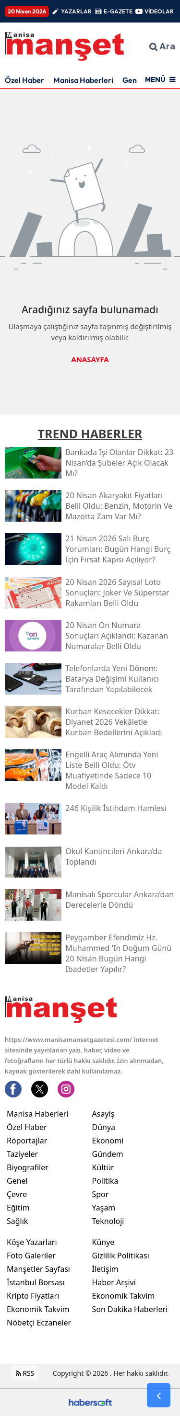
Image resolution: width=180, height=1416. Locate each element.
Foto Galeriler (31, 1255)
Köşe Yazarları (32, 1242)
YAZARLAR (76, 11)
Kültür (103, 1167)
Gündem (107, 1154)
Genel (17, 1181)
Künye (103, 1242)
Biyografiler (27, 1167)
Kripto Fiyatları (33, 1295)
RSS (25, 1373)
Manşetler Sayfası (38, 1269)
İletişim (105, 1269)
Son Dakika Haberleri (130, 1309)
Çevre (17, 1194)
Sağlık (17, 1221)
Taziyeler (22, 1154)
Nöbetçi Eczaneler (39, 1322)
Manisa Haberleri (83, 80)
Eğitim (18, 1207)
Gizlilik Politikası (120, 1255)
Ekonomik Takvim (38, 1309)
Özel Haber (24, 80)
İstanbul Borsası (36, 1282)
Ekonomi (108, 1140)
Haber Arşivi (114, 1282)
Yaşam (104, 1207)
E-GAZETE (118, 11)
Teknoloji (108, 1221)
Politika (105, 1181)
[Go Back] (158, 1395)
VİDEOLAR (159, 11)
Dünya (104, 1127)
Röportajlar (27, 1140)
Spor (100, 1194)
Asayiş (103, 1113)
